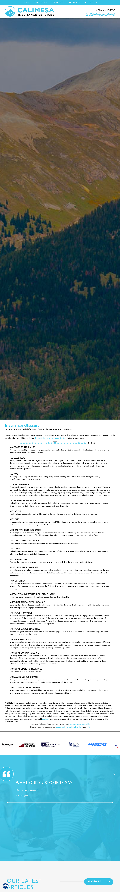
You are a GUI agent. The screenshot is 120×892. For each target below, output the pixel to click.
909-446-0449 (100, 14)
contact (45, 719)
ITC (88, 727)
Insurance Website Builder (79, 724)
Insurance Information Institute (69, 727)
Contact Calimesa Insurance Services (50, 438)
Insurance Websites (38, 724)
